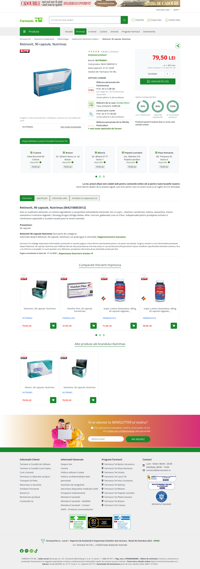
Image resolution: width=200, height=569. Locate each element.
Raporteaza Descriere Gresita (76, 253)
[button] (96, 176)
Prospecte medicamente (73, 492)
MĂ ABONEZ (138, 439)
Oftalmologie (63, 39)
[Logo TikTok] (36, 551)
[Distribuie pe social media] (178, 46)
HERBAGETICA (109, 318)
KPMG (156, 540)
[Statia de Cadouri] (100, 3)
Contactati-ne (26, 501)
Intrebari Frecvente (29, 488)
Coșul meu (154, 19)
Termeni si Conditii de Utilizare (35, 464)
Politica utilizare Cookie (72, 472)
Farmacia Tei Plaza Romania (117, 468)
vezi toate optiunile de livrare (105, 128)
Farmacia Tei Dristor (113, 472)
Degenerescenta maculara (112, 236)
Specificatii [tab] (42, 198)
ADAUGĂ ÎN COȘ (158, 81)
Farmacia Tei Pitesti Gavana (117, 496)
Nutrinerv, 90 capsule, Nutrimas (40, 308)
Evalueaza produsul (97, 55)
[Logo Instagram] (31, 551)
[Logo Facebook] (22, 551)
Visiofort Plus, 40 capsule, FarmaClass (80, 309)
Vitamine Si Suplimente (44, 39)
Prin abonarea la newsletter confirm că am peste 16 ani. (122, 427)
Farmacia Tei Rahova (113, 484)
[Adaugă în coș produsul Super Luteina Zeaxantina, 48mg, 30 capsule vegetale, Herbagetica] (174, 326)
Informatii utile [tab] (59, 198)
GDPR (176, 9)
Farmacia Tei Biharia (113, 488)
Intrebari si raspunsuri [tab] (84, 198)
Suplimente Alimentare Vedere (85, 39)
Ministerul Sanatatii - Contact (75, 505)
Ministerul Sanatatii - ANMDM (75, 501)
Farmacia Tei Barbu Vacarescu (118, 464)
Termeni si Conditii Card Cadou (35, 468)
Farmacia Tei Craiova (113, 505)
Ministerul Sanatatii (70, 496)
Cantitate (152, 73)
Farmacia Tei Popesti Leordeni (118, 492)
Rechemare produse (30, 496)
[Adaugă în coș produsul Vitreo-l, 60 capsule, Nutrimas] (53, 400)
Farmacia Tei (25, 39)
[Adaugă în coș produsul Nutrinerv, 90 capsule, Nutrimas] (53, 326)
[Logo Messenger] (26, 551)
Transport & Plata (28, 480)
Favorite (138, 20)
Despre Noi (66, 464)
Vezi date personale (126, 431)
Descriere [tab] (27, 198)
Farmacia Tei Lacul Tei (114, 476)
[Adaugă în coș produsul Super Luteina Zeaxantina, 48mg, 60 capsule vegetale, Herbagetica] (133, 326)
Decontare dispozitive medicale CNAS (79, 488)
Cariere (64, 468)
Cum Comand (27, 472)
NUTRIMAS (101, 60)
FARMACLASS (68, 318)
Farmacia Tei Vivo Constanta (117, 480)
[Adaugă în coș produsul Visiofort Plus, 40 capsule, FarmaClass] (93, 326)
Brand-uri (24, 492)
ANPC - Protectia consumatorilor (77, 509)
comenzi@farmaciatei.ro (158, 470)
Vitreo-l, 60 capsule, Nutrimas (39, 387)
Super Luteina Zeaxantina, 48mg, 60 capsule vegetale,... (119, 309)
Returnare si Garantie (30, 484)
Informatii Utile (163, 9)
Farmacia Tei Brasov (113, 501)
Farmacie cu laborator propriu (35, 476)
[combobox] (85, 20)
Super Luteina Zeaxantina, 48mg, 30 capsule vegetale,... (160, 309)
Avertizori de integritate (72, 484)
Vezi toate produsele (70, 126)
